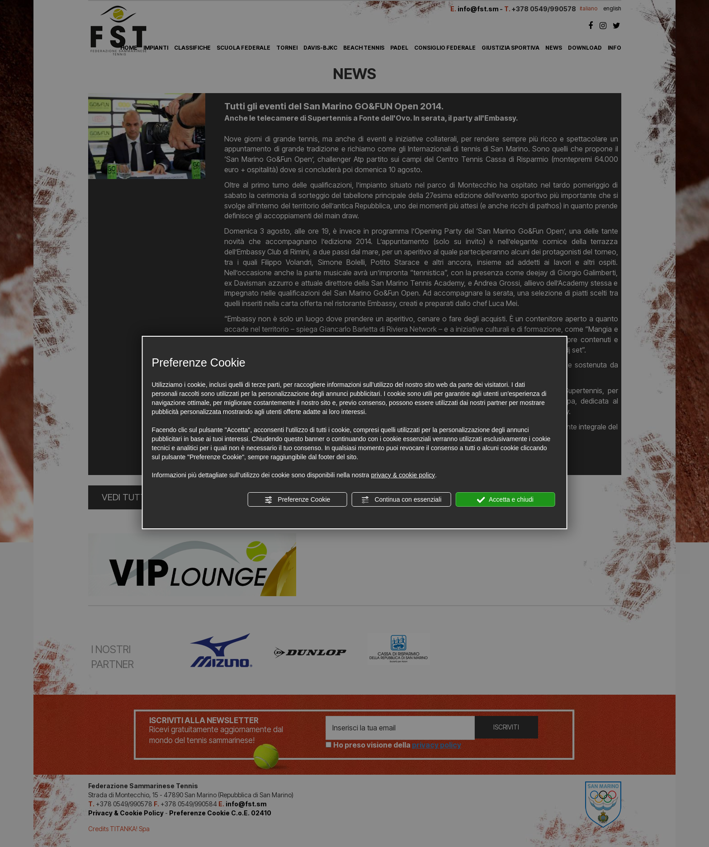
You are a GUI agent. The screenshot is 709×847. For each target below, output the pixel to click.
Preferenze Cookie (297, 500)
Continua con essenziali (401, 500)
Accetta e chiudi (505, 500)
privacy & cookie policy (403, 475)
